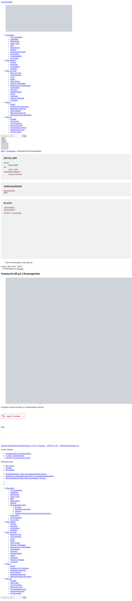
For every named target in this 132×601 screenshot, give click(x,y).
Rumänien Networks (22, 509)
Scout (12, 77)
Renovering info (16, 125)
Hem (3, 151)
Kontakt (13, 119)
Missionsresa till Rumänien (20, 85)
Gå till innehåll (6, 2)
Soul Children (15, 111)
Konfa (12, 79)
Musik (12, 94)
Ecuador (18, 507)
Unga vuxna (14, 43)
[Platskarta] (66, 235)
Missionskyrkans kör (18, 113)
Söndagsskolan (16, 92)
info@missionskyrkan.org (69, 446)
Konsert (11, 174)
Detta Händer (11, 60)
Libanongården (16, 56)
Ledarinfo (14, 100)
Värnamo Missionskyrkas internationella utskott (33, 513)
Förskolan (14, 96)
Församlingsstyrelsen (18, 128)
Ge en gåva (14, 58)
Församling (10, 35)
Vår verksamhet (16, 37)
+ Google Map (16, 213)
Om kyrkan (14, 121)
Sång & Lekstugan (17, 98)
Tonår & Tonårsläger (18, 83)
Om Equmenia (15, 75)
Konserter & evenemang (19, 107)
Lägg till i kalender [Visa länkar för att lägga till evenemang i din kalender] (13, 416)
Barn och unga (11, 71)
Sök (24, 136)
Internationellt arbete (18, 52)
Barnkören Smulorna (18, 109)
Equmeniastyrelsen (17, 130)
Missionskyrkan (9, 191)
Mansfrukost (15, 48)
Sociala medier (16, 132)
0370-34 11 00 (52, 446)
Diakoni (13, 50)
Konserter (14, 64)
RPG (12, 46)
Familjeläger (15, 67)
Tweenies (13, 90)
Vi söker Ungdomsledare (15, 456)
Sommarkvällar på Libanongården (18, 454)
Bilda (5, 192)
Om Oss (9, 117)
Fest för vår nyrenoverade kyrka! (18, 458)
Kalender (13, 69)
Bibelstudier (14, 41)
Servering (18, 174)
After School (15, 81)
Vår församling (16, 123)
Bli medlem (14, 54)
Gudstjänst (14, 39)
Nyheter (13, 62)
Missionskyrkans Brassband (20, 115)
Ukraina (18, 511)
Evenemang (10, 151)
